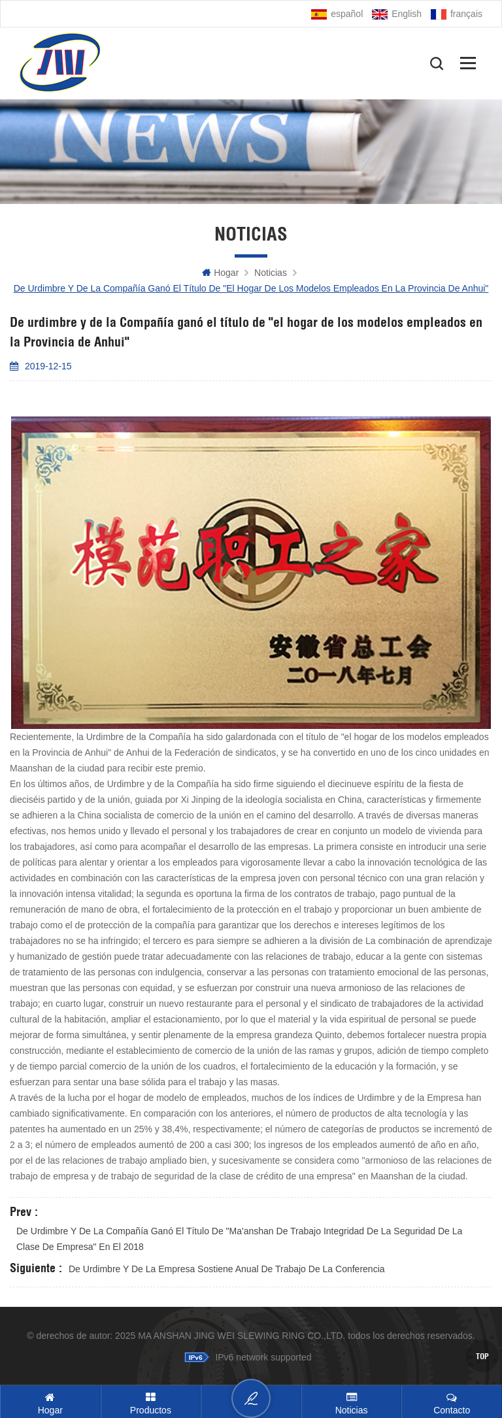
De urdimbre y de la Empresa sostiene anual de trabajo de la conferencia (227, 1269)
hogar (220, 272)
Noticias (270, 272)
